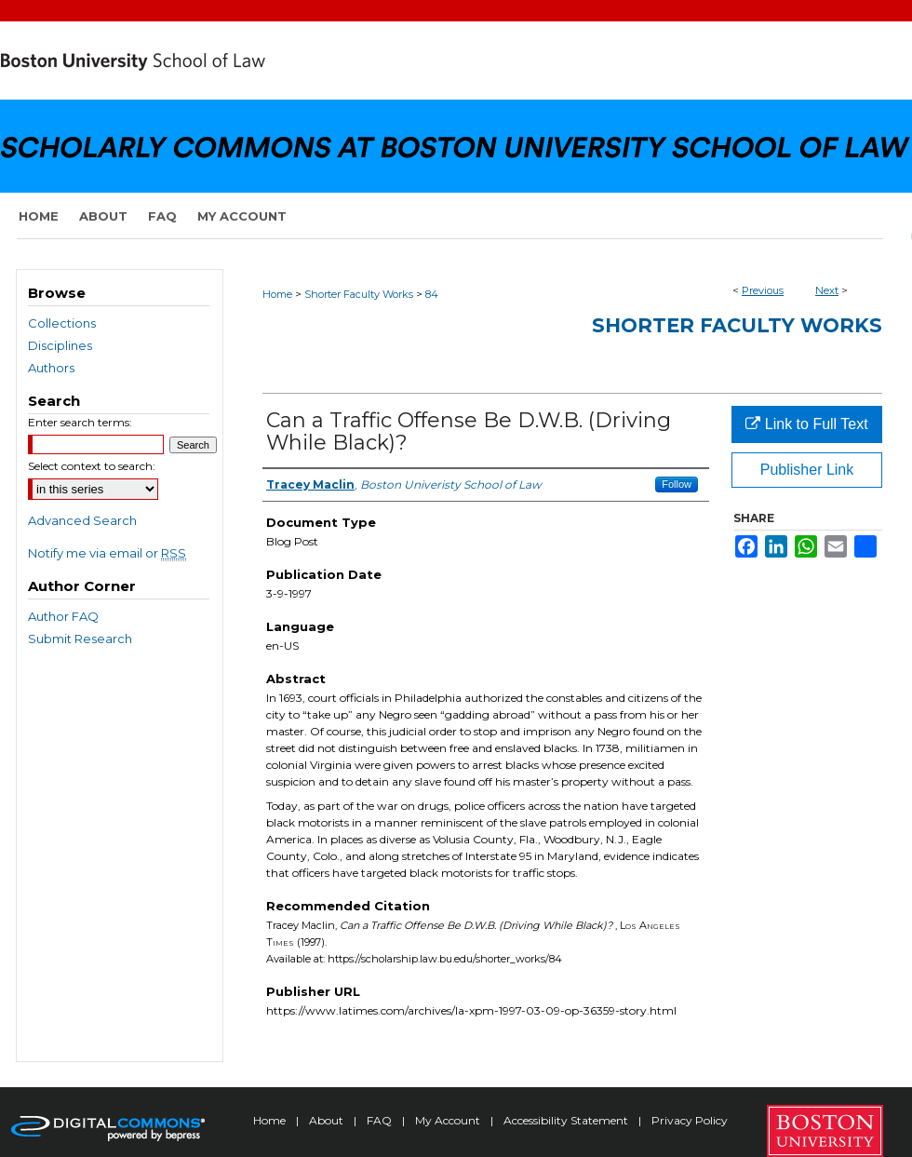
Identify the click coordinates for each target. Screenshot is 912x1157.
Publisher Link (807, 470)
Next (826, 290)
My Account (449, 1120)
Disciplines (60, 345)
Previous (763, 290)
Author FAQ (63, 616)
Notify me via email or (107, 552)
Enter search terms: (80, 422)
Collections (62, 323)
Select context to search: (91, 466)
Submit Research (80, 638)
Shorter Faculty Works (358, 294)
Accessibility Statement (567, 1120)
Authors (51, 367)
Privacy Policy (689, 1120)
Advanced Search (82, 520)
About (327, 1120)
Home (277, 294)
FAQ (381, 1120)
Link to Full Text (806, 424)
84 (431, 294)
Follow (676, 484)
